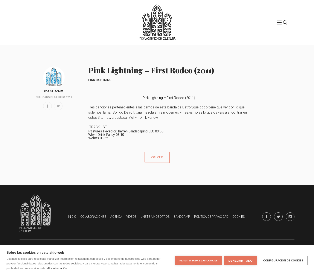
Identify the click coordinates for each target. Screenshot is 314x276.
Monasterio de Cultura (157, 38)
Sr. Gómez (57, 91)
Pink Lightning (99, 80)
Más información (56, 268)
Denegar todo (240, 260)
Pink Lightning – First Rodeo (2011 (168, 98)
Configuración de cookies (283, 260)
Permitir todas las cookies (198, 260)
